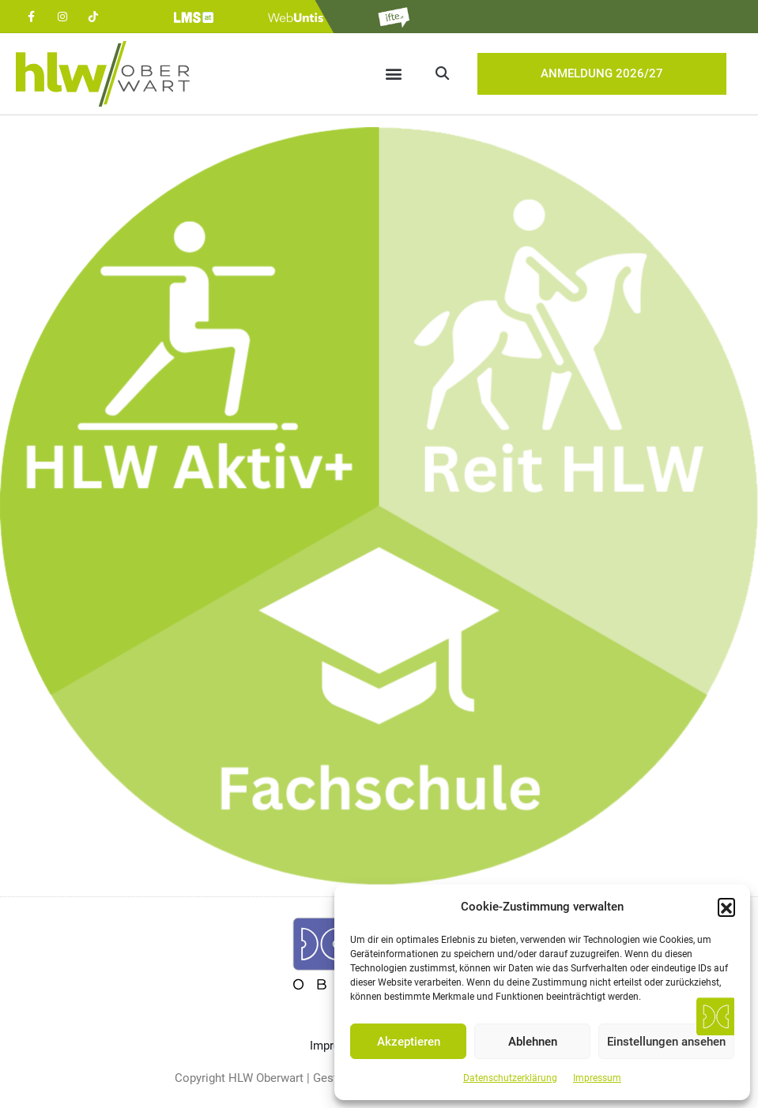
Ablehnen (532, 1042)
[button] (726, 907)
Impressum (597, 1078)
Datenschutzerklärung (510, 1078)
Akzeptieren (408, 1042)
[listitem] (189, 411)
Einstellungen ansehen (666, 1042)
